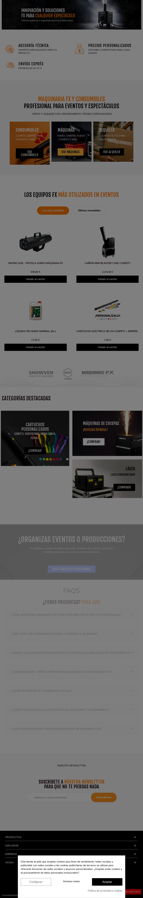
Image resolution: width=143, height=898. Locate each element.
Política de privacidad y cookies (105, 890)
